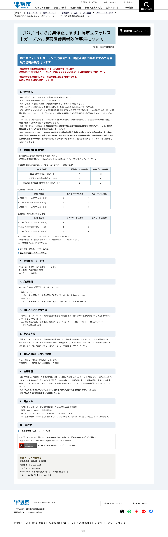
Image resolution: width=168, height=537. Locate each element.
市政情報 (129, 7)
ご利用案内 (18, 523)
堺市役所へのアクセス (113, 503)
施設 (76, 12)
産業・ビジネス (113, 7)
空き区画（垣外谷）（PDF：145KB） (35, 249)
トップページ (32, 12)
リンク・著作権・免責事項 (35, 523)
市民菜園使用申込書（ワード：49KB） (36, 430)
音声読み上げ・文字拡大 (89, 2)
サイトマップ (120, 523)
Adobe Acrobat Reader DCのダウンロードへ (47, 445)
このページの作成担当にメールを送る (36, 475)
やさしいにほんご (127, 2)
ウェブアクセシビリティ (103, 523)
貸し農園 (87, 12)
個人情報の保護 (54, 523)
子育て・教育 (60, 7)
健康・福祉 (75, 7)
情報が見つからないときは (136, 31)
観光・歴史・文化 (93, 7)
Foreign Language (109, 2)
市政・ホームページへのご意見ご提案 (77, 523)
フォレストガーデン (104, 12)
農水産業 (65, 12)
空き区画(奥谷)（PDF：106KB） (33, 252)
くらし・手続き (42, 7)
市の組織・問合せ (140, 503)
